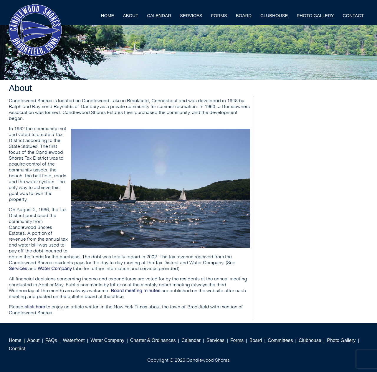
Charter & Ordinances (153, 340)
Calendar (159, 15)
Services (191, 15)
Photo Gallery (315, 15)
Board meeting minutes (135, 290)
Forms (219, 15)
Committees (280, 340)
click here (34, 307)
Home (107, 15)
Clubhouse (274, 15)
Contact (353, 15)
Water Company (55, 268)
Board (244, 15)
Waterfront (74, 340)
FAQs (51, 340)
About (130, 15)
